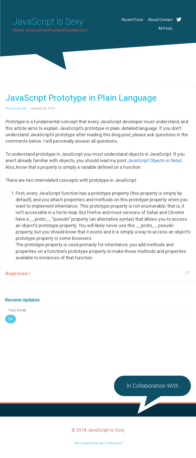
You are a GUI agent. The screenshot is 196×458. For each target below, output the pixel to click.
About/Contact (160, 20)
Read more (17, 273)
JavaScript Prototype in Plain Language (81, 98)
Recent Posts (132, 20)
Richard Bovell (15, 108)
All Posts (165, 28)
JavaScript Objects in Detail (154, 160)
